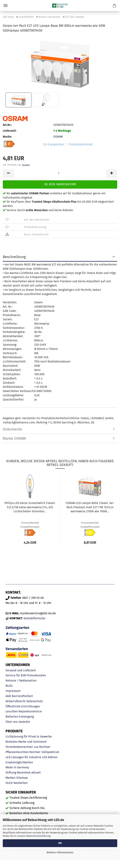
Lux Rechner (42, 747)
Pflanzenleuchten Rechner (23, 752)
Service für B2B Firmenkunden (26, 675)
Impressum (13, 691)
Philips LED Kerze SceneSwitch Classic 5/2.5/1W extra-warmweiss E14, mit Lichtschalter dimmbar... (29, 507)
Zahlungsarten (17, 628)
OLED (9, 783)
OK (60, 843)
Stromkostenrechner (19, 747)
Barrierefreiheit (22, 696)
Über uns (12, 721)
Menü (6, 5)
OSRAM (58, 136)
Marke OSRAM (14, 438)
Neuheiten (20, 783)
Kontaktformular (34, 618)
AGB (8, 696)
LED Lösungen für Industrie (23, 757)
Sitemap (22, 777)
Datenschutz (34, 701)
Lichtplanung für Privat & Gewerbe (29, 736)
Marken (10, 777)
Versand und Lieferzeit (21, 670)
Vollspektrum (50, 752)
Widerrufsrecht (16, 701)
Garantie (24, 721)
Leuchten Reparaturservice (24, 711)
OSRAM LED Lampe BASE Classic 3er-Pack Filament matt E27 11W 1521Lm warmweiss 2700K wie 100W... (90, 507)
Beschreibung (14, 257)
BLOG (9, 685)
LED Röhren (50, 757)
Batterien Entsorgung (20, 716)
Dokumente (12, 429)
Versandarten (17, 649)
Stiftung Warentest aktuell (23, 772)
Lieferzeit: (9, 130)
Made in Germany (17, 767)
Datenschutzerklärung (38, 836)
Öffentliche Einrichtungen (23, 706)
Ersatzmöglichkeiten (19, 762)
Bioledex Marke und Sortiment (26, 741)
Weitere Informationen (60, 852)
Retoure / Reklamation (21, 680)
